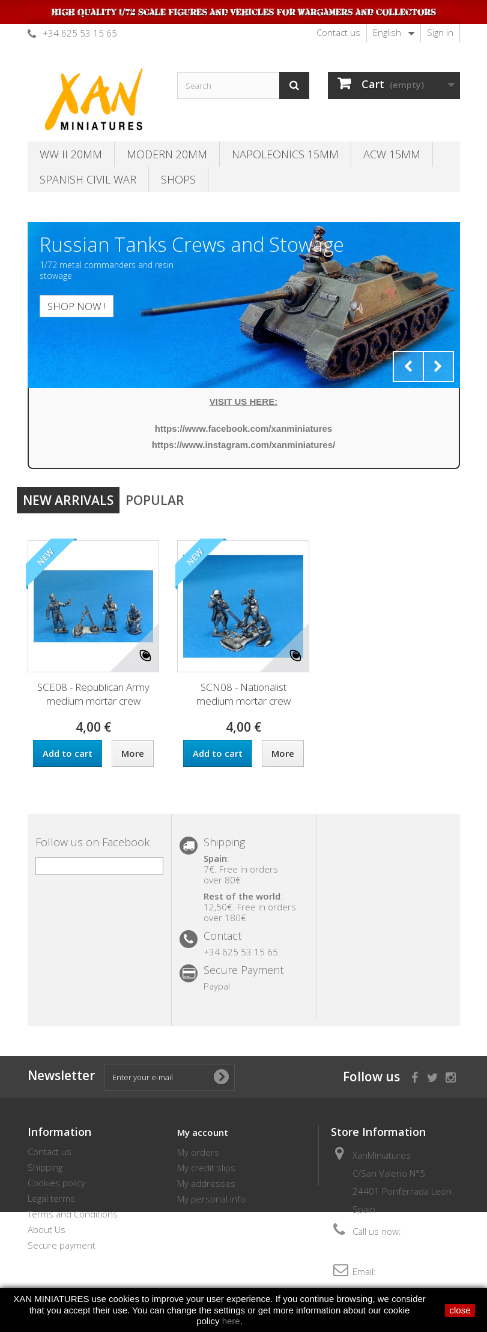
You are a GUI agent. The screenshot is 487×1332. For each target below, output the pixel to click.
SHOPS (178, 179)
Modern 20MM (167, 154)
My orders (198, 1152)
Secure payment (61, 1245)
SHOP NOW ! (76, 306)
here (231, 1321)
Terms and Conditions (73, 1214)
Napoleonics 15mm (285, 154)
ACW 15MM (391, 154)
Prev (408, 366)
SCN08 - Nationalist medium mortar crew (243, 694)
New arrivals (68, 500)
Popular (155, 500)
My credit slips (206, 1168)
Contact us (338, 32)
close (459, 1310)
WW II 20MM (71, 154)
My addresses (206, 1183)
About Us (46, 1229)
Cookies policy (56, 1183)
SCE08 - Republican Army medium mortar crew (93, 694)
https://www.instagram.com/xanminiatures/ (243, 445)
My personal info (211, 1199)
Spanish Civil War (88, 179)
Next (438, 366)
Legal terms (51, 1198)
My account (202, 1132)
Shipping (45, 1167)
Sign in (440, 32)
